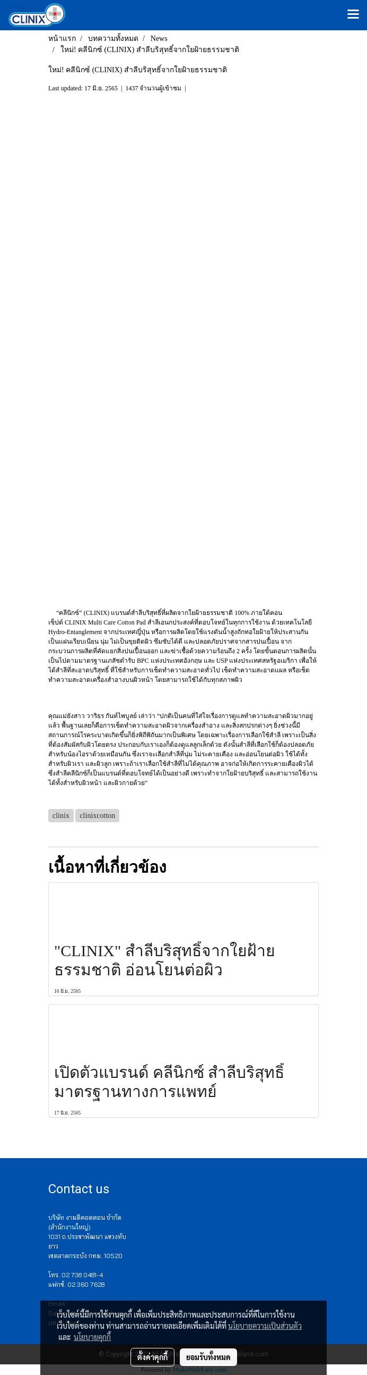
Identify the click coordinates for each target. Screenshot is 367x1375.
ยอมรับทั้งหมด (208, 1357)
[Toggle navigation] (353, 15)
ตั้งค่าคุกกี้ (152, 1357)
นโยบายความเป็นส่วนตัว (265, 1325)
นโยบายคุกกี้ (92, 1337)
